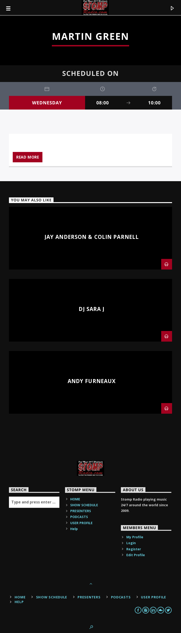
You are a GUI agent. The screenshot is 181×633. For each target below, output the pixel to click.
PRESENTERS (80, 511)
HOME (75, 499)
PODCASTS (79, 517)
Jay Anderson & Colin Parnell (92, 237)
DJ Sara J (91, 309)
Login (131, 543)
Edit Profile (135, 555)
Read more (27, 157)
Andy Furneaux (92, 381)
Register (133, 549)
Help (74, 529)
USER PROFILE (81, 523)
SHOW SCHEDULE (84, 505)
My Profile (134, 537)
